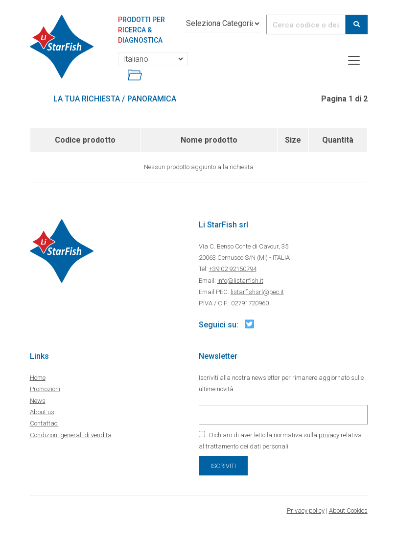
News (38, 400)
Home (38, 377)
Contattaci (44, 423)
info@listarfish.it (240, 280)
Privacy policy (306, 510)
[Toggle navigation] (354, 60)
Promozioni (45, 389)
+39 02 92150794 (233, 269)
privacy (329, 435)
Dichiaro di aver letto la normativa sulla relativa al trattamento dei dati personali (280, 440)
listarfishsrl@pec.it (257, 292)
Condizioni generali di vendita (71, 435)
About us (42, 412)
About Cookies (348, 510)
